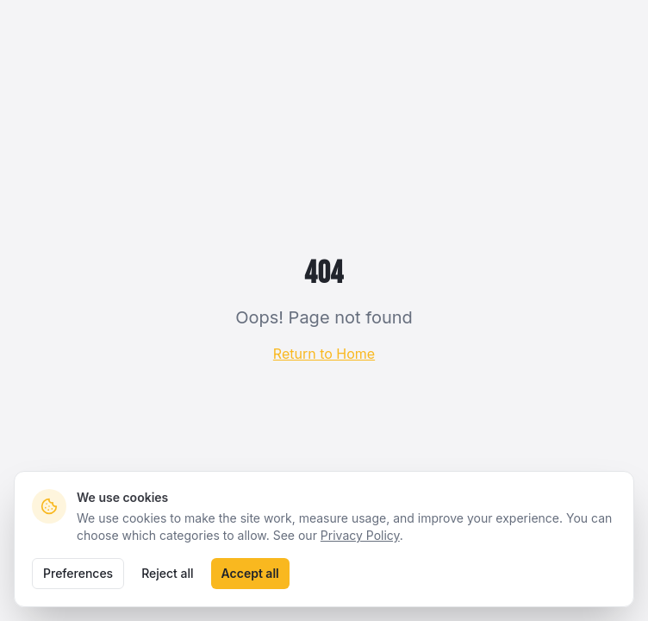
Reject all (167, 573)
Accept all (250, 573)
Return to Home (324, 353)
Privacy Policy (360, 535)
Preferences (78, 573)
